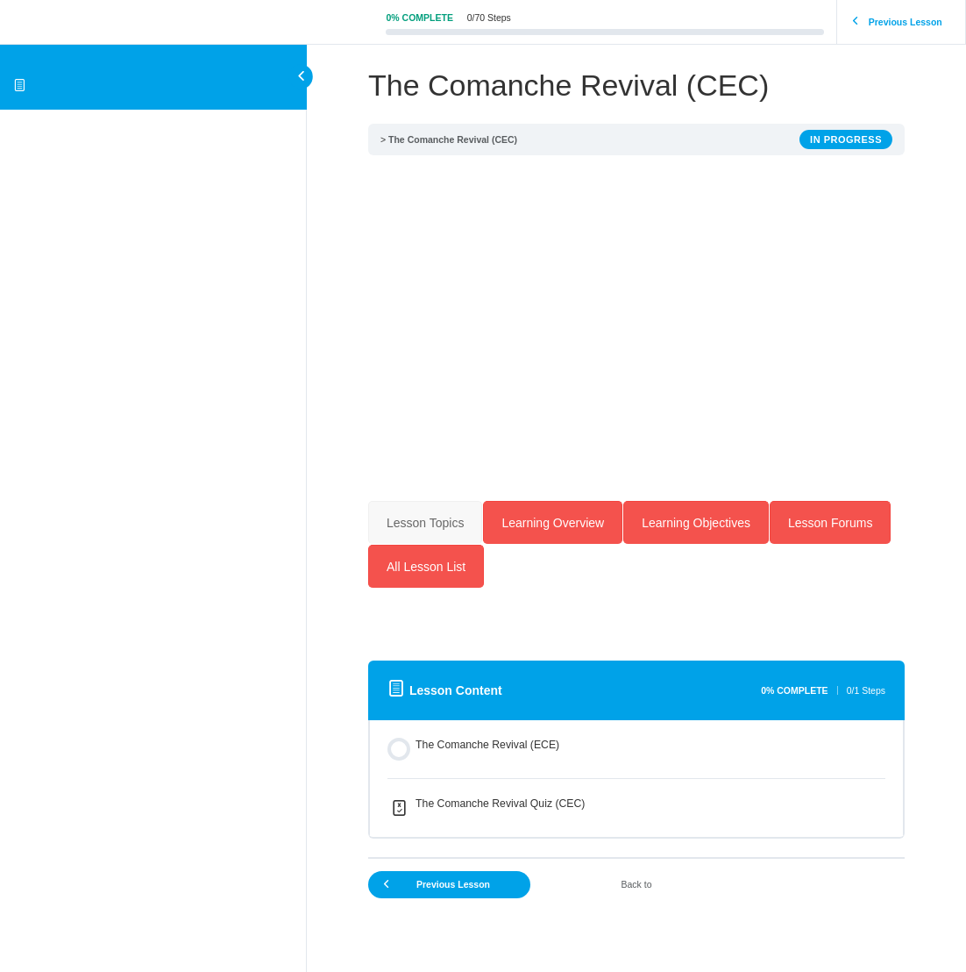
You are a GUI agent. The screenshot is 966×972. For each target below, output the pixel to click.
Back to (636, 884)
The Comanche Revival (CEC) (452, 139)
